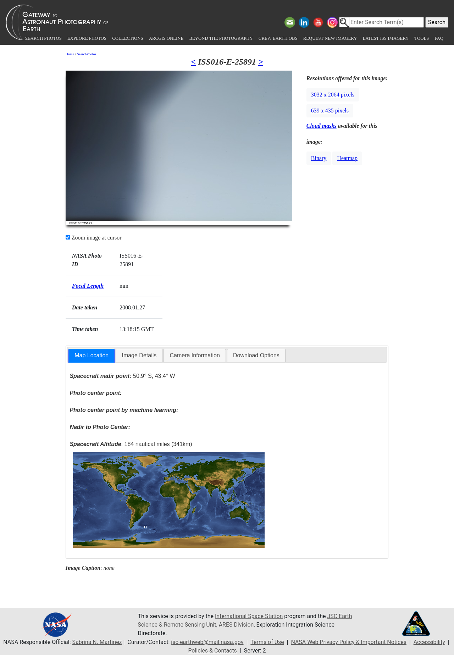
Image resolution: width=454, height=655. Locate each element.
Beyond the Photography (221, 38)
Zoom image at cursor (94, 238)
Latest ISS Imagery (385, 38)
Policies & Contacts (212, 650)
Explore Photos (86, 38)
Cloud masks (321, 126)
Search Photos (43, 38)
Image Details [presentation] (139, 355)
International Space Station (249, 616)
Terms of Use (267, 642)
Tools (421, 38)
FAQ (438, 38)
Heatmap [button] (347, 158)
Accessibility (430, 642)
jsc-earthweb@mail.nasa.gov (207, 642)
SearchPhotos (86, 54)
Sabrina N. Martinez (96, 642)
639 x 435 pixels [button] (330, 111)
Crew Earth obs (278, 38)
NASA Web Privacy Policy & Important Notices (349, 642)
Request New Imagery (330, 38)
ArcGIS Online (166, 38)
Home (70, 54)
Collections (127, 38)
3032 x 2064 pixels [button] (332, 95)
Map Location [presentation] (91, 355)
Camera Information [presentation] (195, 355)
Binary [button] (319, 158)
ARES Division (236, 624)
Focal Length (88, 286)
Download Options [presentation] (256, 355)
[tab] (91, 356)
